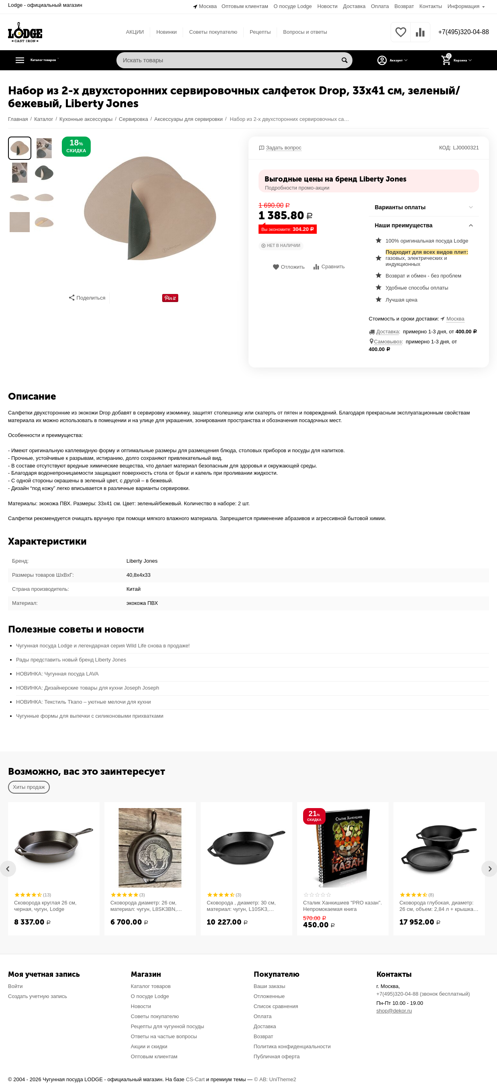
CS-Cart (195, 1079)
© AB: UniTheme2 (275, 1079)
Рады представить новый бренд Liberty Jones (71, 659)
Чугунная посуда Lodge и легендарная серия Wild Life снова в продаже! (103, 645)
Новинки (163, 31)
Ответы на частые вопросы (164, 1035)
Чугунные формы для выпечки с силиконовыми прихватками (89, 715)
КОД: (445, 146)
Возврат (404, 6)
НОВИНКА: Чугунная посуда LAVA (57, 673)
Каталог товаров (58, 59)
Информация (464, 6)
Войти (15, 985)
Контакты (431, 6)
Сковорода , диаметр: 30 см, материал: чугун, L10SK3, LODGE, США (241, 905)
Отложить (289, 266)
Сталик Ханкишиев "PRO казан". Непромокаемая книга (342, 905)
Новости (327, 6)
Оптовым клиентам (245, 6)
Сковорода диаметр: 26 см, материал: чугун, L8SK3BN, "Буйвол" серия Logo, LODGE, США (146, 905)
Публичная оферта (277, 1055)
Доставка (354, 6)
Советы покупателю (209, 31)
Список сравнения (276, 1005)
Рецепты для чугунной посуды (167, 1025)
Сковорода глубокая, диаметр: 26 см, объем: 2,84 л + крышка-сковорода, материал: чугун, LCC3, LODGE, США (437, 905)
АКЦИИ (131, 31)
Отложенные (269, 995)
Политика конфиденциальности (292, 1045)
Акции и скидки (149, 1045)
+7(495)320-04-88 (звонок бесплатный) (423, 993)
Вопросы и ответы (301, 31)
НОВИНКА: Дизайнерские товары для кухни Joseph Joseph (87, 687)
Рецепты (256, 31)
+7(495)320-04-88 (460, 31)
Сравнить (328, 265)
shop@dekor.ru (394, 1010)
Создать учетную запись (37, 995)
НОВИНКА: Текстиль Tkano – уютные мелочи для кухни (83, 701)
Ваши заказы (269, 985)
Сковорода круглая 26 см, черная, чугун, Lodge (45, 905)
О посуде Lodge (293, 6)
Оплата (380, 6)
